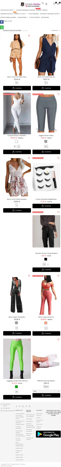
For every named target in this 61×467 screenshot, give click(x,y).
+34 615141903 (6, 408)
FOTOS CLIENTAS (34, 17)
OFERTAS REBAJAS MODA (8, 17)
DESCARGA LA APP (6, 21)
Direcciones (39, 424)
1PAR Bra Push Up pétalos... (46, 381)
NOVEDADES (45, 17)
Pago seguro (29, 421)
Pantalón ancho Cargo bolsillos (46, 253)
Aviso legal (29, 418)
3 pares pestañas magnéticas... (46, 199)
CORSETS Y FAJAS (20, 13)
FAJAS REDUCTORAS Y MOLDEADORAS (19, 444)
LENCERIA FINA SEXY (6, 14)
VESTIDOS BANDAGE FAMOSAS (25, 10)
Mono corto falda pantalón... (17, 199)
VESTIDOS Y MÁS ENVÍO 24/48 (50, 14)
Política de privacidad (29, 430)
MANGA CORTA (19, 454)
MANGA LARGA (19, 457)
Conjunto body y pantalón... (17, 135)
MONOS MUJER (19, 459)
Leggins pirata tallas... (46, 135)
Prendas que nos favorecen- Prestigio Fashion (20, 422)
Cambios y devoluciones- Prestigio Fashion (30, 425)
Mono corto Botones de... (46, 77)
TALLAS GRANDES (33, 14)
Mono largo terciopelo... (17, 317)
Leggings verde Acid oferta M (17, 381)
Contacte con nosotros (29, 438)
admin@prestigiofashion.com (10, 410)
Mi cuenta (39, 410)
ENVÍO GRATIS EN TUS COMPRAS (30, 415)
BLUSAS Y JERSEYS (41, 9)
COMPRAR (17, 88)
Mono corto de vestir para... (17, 77)
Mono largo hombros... (46, 317)
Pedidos (38, 417)
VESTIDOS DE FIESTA (7, 10)
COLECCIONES (22, 17)
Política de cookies (29, 434)
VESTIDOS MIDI (19, 448)
